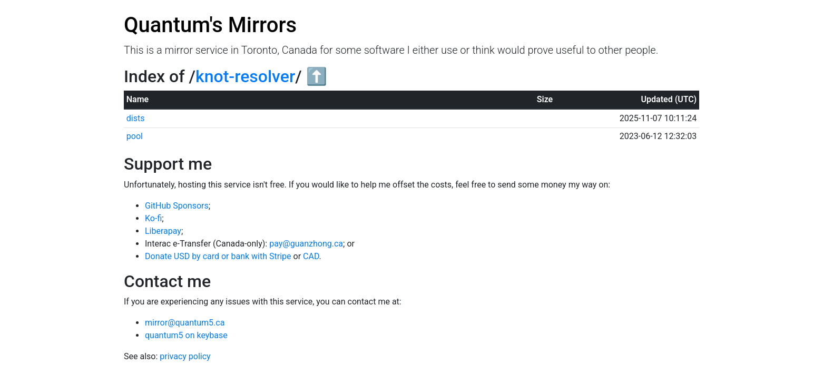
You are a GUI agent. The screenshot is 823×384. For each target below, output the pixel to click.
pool (134, 136)
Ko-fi (153, 218)
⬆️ (316, 76)
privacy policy (185, 356)
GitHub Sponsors (177, 206)
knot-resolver (245, 76)
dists (135, 118)
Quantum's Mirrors (210, 25)
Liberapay (163, 231)
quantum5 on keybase (186, 335)
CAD (311, 256)
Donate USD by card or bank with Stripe (218, 256)
